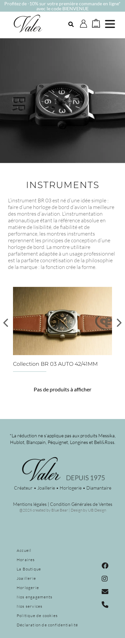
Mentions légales (30, 504)
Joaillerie (26, 578)
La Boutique (29, 568)
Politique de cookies (37, 615)
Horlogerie (28, 587)
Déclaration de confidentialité (47, 624)
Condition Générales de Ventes (81, 504)
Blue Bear (59, 510)
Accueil (24, 550)
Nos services (29, 606)
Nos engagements (34, 596)
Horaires (26, 559)
